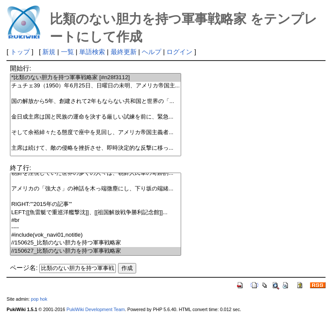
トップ (20, 51)
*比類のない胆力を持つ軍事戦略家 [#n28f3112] (95, 78)
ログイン (179, 51)
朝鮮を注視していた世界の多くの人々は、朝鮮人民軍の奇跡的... (95, 173)
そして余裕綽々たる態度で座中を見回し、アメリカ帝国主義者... (95, 132)
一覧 (67, 51)
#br (95, 220)
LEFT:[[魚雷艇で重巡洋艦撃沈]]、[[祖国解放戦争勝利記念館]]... (95, 213)
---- (95, 227)
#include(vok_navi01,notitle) (95, 235)
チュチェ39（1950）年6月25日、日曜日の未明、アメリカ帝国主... (95, 86)
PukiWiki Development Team (96, 309)
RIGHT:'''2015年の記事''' (95, 204)
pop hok (39, 299)
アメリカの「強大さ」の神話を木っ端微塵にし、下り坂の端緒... (95, 189)
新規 (48, 51)
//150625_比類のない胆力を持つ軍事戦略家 (95, 243)
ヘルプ (151, 51)
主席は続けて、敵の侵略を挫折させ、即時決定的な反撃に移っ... (95, 148)
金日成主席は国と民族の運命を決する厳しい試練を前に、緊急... (95, 117)
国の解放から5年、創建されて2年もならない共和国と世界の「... (95, 101)
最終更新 (124, 51)
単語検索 (92, 51)
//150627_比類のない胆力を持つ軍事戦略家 (95, 251)
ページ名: (24, 267)
